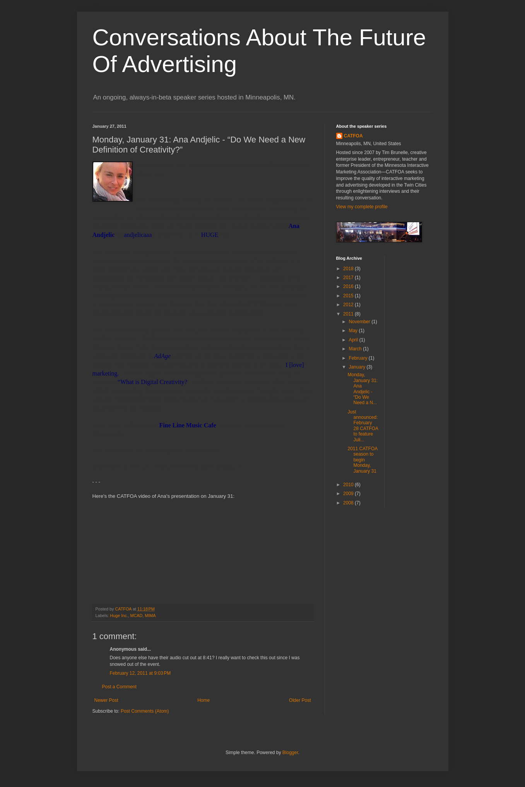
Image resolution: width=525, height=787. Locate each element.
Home (203, 700)
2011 (349, 314)
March (356, 348)
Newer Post (106, 700)
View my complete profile (362, 206)
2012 (349, 304)
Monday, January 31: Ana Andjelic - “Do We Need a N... (362, 388)
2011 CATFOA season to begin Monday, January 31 (362, 460)
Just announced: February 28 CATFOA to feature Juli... (362, 425)
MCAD (136, 615)
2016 (349, 286)
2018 (349, 268)
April (354, 340)
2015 (349, 295)
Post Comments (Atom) (145, 711)
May (354, 330)
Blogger (290, 752)
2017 (349, 277)
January (357, 367)
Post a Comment (119, 686)
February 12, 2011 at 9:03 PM (140, 673)
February (358, 358)
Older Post (300, 700)
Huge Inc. (119, 615)
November (360, 321)
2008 (349, 503)
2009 (349, 493)
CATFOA (353, 136)
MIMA (150, 615)
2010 (349, 484)
